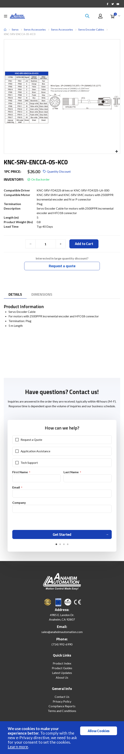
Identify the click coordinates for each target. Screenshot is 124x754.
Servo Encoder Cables (91, 29)
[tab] (15, 294)
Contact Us (62, 698)
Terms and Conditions (62, 712)
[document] (62, 737)
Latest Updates (62, 674)
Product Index (62, 664)
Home (5, 29)
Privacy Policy (62, 702)
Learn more (18, 746)
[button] (116, 151)
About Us (62, 679)
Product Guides (62, 669)
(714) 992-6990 (62, 645)
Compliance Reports (62, 707)
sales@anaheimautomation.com (62, 633)
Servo (15, 29)
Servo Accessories (35, 29)
